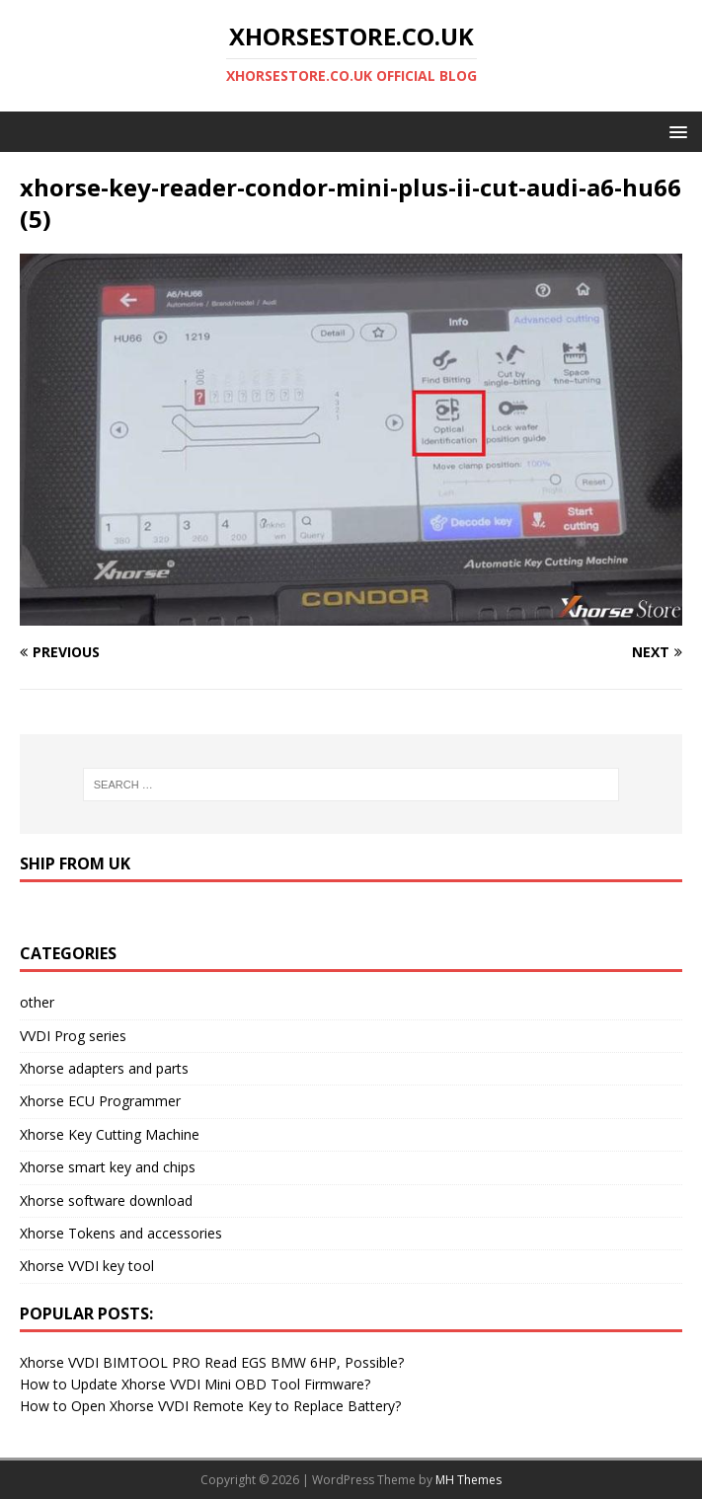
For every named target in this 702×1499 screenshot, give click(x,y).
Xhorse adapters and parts (104, 1068)
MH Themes (468, 1479)
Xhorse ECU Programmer (100, 1100)
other (37, 1002)
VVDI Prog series (73, 1035)
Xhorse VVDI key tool (87, 1265)
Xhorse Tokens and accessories (121, 1233)
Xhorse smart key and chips (107, 1167)
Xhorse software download (106, 1200)
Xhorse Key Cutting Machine (109, 1134)
